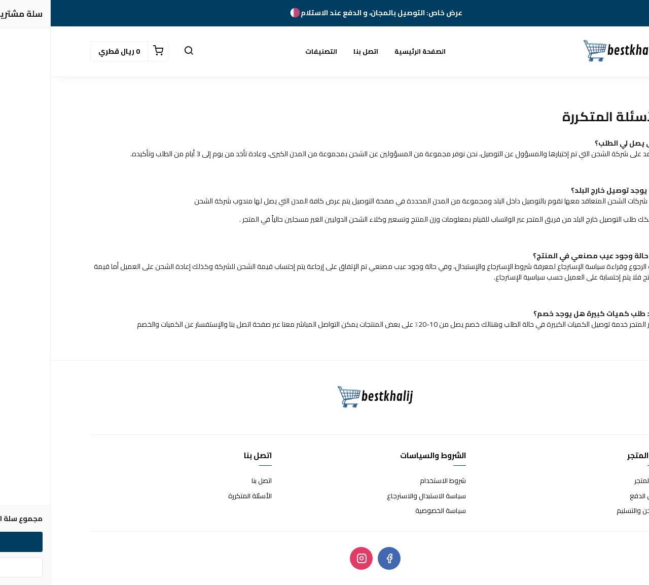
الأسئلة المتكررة (199, 496)
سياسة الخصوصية (390, 511)
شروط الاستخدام (392, 481)
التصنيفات (270, 51)
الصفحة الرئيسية (369, 51)
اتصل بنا (315, 51)
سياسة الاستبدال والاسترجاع (375, 496)
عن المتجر (596, 481)
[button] (138, 51)
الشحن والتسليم (587, 511)
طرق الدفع (594, 496)
